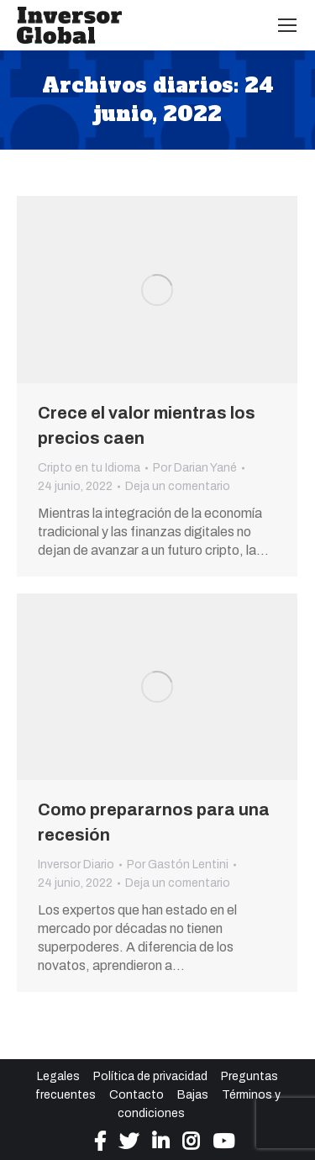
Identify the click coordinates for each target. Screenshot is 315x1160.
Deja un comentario (177, 486)
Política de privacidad (150, 1076)
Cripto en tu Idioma (89, 467)
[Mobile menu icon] (287, 25)
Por (195, 467)
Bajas (192, 1095)
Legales (58, 1076)
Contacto (136, 1095)
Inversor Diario (76, 864)
